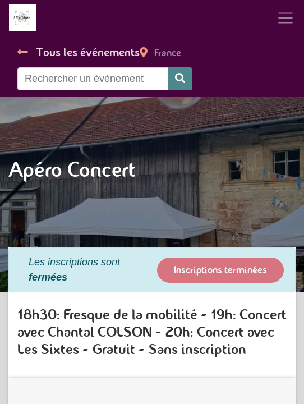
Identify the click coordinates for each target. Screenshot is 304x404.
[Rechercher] (180, 78)
